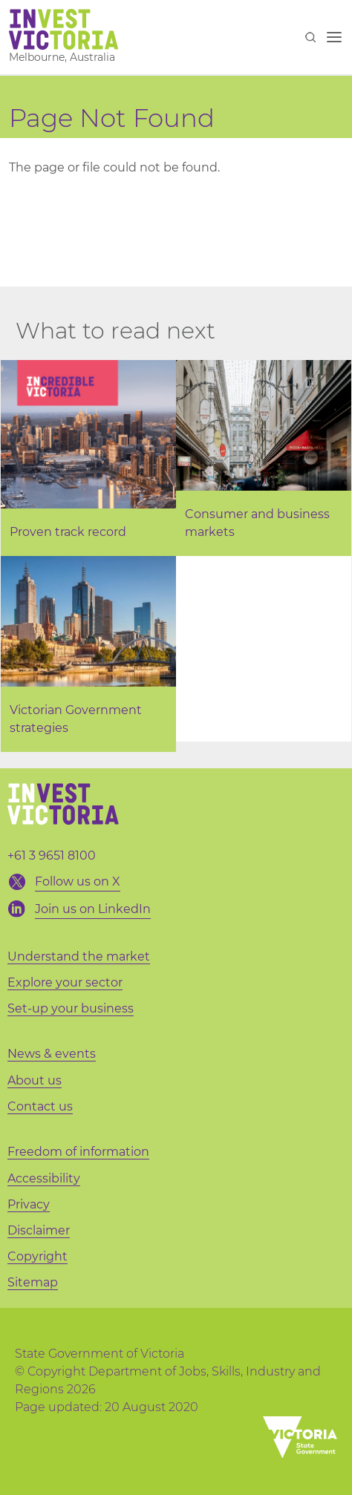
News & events (51, 1054)
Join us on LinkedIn (93, 909)
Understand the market (78, 956)
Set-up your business (70, 1008)
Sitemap (32, 1282)
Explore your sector (65, 982)
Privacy (28, 1204)
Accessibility (43, 1178)
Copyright (37, 1256)
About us (34, 1080)
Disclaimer (38, 1230)
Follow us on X (77, 881)
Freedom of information (78, 1152)
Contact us (40, 1106)
